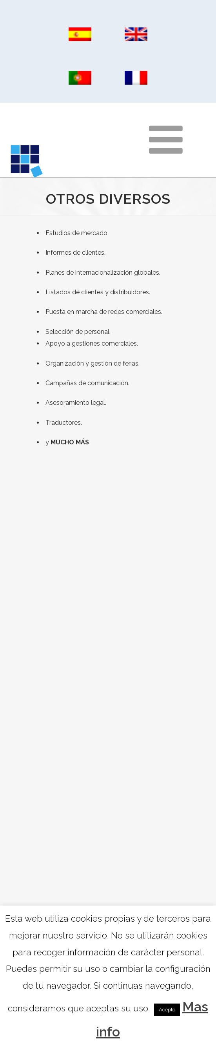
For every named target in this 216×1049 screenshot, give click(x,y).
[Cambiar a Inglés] (136, 34)
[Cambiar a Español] (80, 34)
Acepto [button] (167, 1010)
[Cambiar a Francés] (136, 77)
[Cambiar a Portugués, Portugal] (80, 77)
